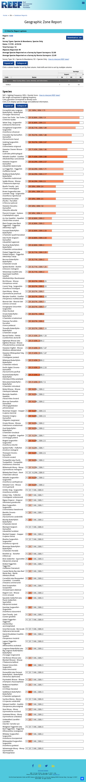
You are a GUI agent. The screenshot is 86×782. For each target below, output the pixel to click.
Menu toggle (83, 4)
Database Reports (20, 15)
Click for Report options (16, 31)
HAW (11, 36)
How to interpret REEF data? (58, 59)
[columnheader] (67, 74)
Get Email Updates (43, 770)
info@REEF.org (55, 774)
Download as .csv (74, 37)
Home (5, 15)
